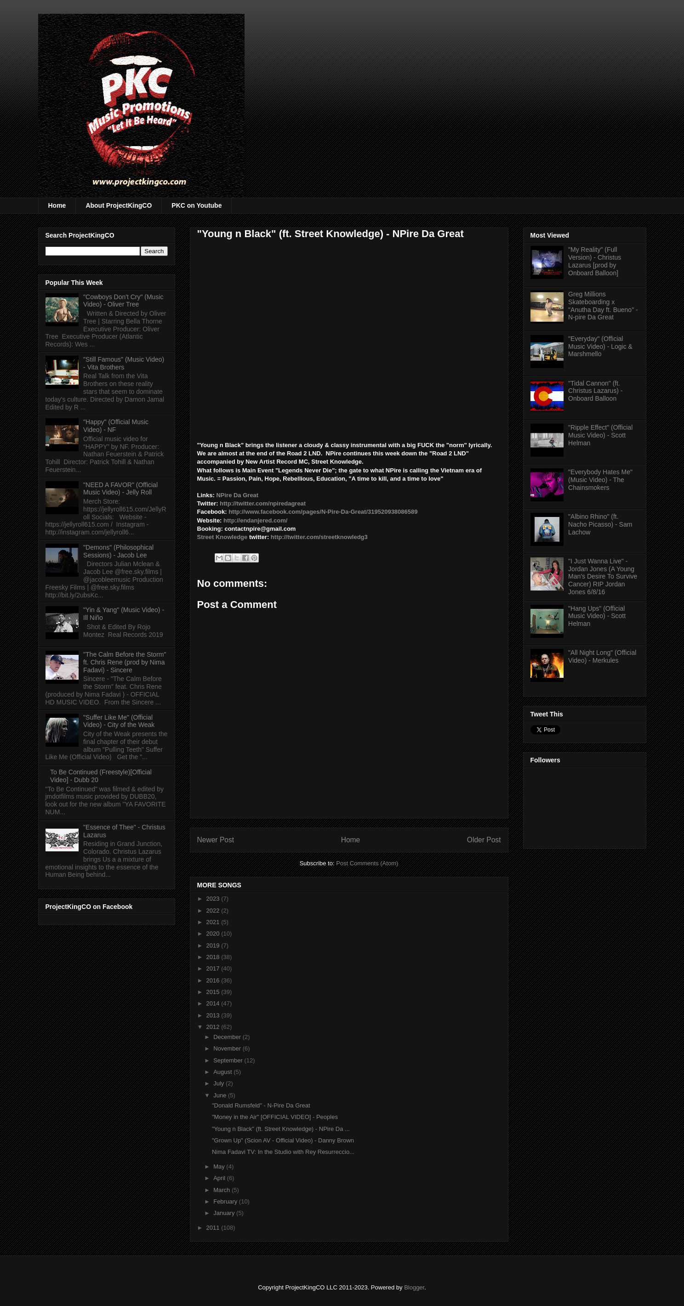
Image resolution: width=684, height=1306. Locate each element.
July (219, 1083)
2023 (214, 898)
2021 (214, 922)
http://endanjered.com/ (256, 520)
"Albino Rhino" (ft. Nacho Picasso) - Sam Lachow (600, 524)
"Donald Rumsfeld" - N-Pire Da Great (261, 1105)
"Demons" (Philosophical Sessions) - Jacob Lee (118, 551)
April (220, 1178)
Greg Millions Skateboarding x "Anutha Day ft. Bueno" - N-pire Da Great (603, 305)
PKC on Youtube (196, 205)
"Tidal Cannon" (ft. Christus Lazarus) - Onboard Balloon (595, 391)
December (228, 1036)
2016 (214, 980)
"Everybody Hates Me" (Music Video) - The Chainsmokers (600, 479)
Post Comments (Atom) (367, 863)
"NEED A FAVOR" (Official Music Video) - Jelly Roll (120, 488)
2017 (214, 968)
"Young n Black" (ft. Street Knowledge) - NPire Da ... (281, 1128)
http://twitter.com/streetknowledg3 (319, 537)
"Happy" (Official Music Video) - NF (115, 425)
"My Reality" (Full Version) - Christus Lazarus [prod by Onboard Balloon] (594, 261)
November (228, 1048)
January (224, 1212)
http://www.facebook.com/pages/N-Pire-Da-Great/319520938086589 (323, 511)
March (222, 1190)
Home (57, 205)
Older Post (484, 840)
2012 (214, 1026)
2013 (214, 1015)
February (226, 1201)
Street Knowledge (222, 537)
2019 (214, 945)
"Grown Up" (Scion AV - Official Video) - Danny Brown (283, 1140)
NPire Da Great (238, 495)
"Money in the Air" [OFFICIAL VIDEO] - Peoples (275, 1116)
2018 (214, 957)
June (220, 1095)
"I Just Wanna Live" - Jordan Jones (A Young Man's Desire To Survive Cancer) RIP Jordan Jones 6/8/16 (602, 576)
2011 (214, 1227)
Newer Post (215, 840)
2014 (214, 1003)
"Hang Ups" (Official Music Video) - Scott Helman (597, 616)
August (223, 1071)
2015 (214, 991)
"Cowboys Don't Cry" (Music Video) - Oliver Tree (123, 300)
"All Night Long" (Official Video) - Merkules (602, 656)
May (219, 1166)
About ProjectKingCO (119, 205)
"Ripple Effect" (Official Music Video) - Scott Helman (600, 435)
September (228, 1060)
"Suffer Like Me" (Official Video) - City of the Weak (118, 721)
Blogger (414, 1287)
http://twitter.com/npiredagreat (264, 503)
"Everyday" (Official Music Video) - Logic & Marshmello (600, 346)
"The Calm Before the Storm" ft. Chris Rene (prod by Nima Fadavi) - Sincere (124, 662)
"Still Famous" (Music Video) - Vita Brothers (123, 363)
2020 (214, 933)
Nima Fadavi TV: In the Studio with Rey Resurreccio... (283, 1151)
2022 (214, 910)
